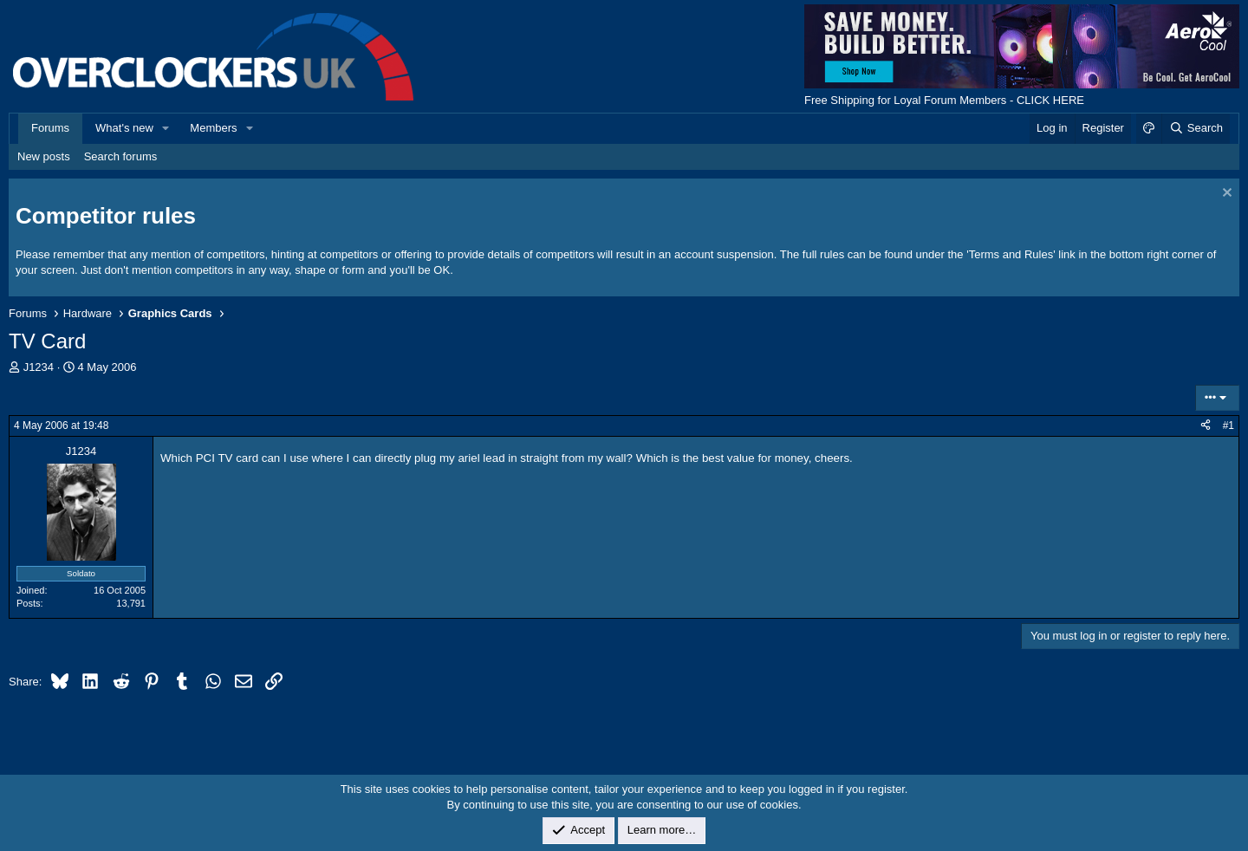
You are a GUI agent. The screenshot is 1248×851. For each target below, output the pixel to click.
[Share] (1205, 426)
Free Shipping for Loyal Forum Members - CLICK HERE (944, 100)
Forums (50, 127)
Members (213, 127)
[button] (166, 128)
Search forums (121, 156)
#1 (1228, 425)
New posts (43, 156)
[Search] (1195, 128)
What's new (124, 127)
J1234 (38, 367)
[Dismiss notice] (1225, 194)
